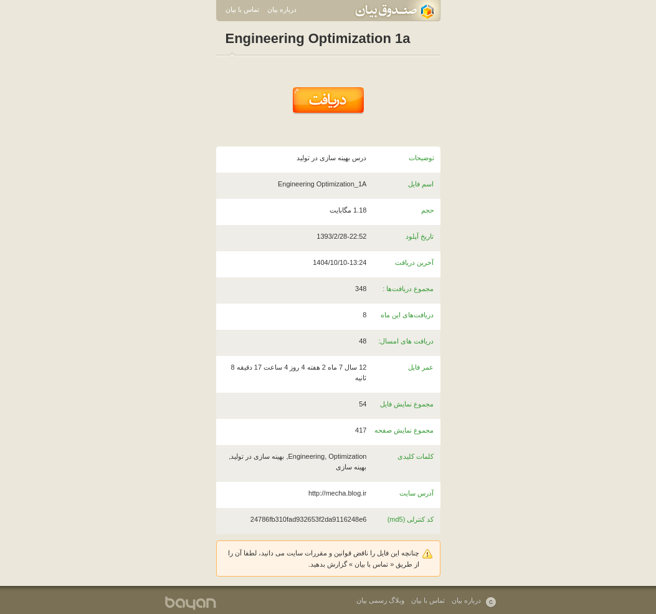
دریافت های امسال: (406, 341)
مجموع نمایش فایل (407, 404)
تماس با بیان (242, 9)
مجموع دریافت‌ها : (408, 288)
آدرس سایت (416, 493)
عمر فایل (421, 367)
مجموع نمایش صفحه (404, 430)
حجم (427, 210)
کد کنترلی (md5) (410, 519)
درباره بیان (282, 9)
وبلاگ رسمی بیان (380, 600)
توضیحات (421, 157)
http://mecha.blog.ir (337, 493)
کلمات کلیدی (415, 456)
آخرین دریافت (414, 262)
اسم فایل (421, 184)
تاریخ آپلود (420, 236)
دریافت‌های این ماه (407, 315)
